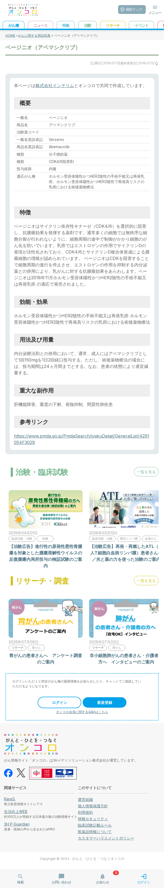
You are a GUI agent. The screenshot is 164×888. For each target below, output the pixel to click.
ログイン (59, 702)
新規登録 (104, 702)
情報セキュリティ (93, 818)
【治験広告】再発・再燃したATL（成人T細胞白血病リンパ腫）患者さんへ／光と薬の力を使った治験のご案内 (126, 553)
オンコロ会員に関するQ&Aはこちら (82, 712)
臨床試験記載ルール (95, 825)
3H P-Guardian (17, 824)
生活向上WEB (15, 811)
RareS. (10, 799)
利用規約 (85, 812)
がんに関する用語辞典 (34, 35)
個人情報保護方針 (93, 806)
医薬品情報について (95, 831)
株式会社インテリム (54, 85)
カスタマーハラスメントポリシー (106, 838)
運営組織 (85, 799)
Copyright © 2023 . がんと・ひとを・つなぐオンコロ (82, 859)
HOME (10, 35)
